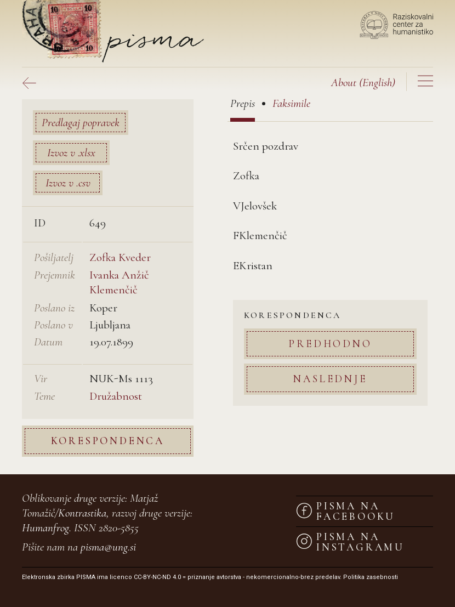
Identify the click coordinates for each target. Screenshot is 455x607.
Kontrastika (82, 513)
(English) (363, 82)
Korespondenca (107, 440)
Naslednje (330, 378)
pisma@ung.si (108, 547)
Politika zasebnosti (370, 577)
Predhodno (330, 343)
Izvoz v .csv (68, 183)
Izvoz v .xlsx (71, 153)
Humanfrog (45, 528)
